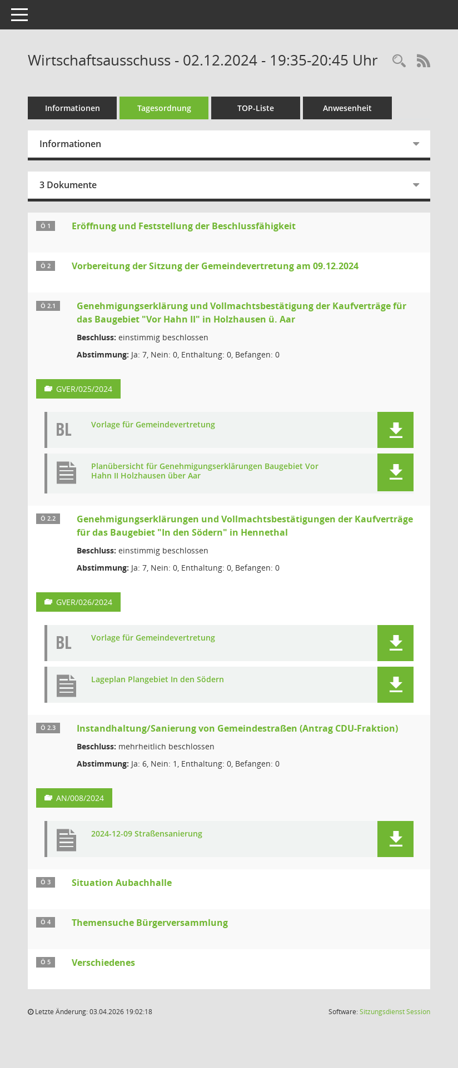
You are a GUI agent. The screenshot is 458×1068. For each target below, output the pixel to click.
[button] (395, 430)
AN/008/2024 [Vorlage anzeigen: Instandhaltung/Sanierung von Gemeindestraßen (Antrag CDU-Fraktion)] (80, 798)
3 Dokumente (68, 185)
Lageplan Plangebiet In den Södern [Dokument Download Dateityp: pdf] (157, 679)
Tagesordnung (164, 108)
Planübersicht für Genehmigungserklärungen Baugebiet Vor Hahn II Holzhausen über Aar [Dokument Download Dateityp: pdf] (204, 471)
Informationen (72, 108)
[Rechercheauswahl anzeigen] (399, 61)
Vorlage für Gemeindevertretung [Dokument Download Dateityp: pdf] (153, 425)
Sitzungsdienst (395, 1011)
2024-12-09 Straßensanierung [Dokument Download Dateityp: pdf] (146, 834)
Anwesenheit (347, 108)
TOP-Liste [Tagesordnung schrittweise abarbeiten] (255, 108)
